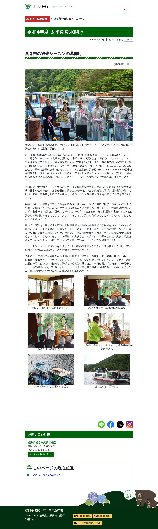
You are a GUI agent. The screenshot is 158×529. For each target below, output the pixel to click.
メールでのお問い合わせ (41, 454)
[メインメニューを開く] (127, 6)
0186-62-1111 (82, 516)
